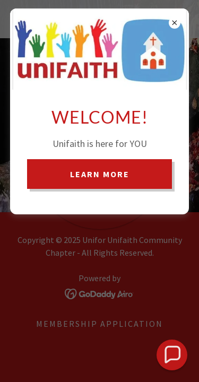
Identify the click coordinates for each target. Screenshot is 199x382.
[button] (172, 355)
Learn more (99, 174)
